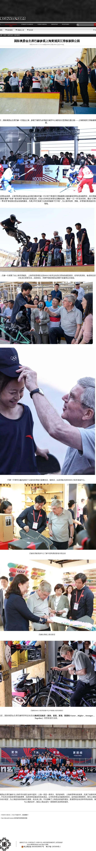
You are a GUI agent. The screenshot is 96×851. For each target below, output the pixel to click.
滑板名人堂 (20, 30)
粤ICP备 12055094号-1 (53, 846)
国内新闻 (10, 30)
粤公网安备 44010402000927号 (32, 846)
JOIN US (39, 842)
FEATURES (65, 24)
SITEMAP (59, 842)
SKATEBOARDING (11, 24)
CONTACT (32, 842)
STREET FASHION (27, 24)
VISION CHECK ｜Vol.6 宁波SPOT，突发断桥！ (15, 815)
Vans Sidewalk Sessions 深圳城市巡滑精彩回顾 (14, 818)
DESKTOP (54, 24)
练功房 (31, 30)
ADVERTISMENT (49, 842)
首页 (5, 35)
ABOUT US (23, 842)
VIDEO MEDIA (42, 24)
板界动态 (10, 35)
